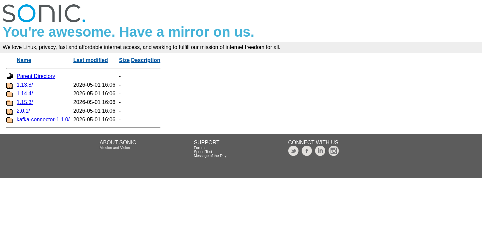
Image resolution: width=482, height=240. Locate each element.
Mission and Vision (115, 148)
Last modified (90, 60)
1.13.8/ (25, 85)
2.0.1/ (23, 111)
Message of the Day (210, 156)
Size (124, 60)
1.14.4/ (25, 93)
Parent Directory (36, 76)
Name (24, 60)
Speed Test (203, 152)
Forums (200, 148)
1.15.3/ (25, 102)
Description (145, 60)
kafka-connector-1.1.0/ (43, 119)
